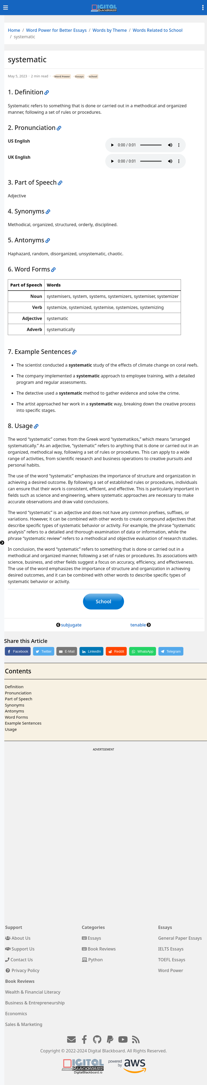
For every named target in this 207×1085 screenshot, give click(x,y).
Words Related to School (158, 30)
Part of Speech (18, 698)
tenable (138, 625)
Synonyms (14, 705)
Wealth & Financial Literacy (32, 992)
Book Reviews (99, 949)
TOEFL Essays (171, 960)
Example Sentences (23, 723)
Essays (79, 76)
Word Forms (16, 717)
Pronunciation (18, 692)
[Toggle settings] (203, 8)
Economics (16, 1014)
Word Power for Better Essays (56, 30)
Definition (14, 686)
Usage (11, 729)
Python (92, 960)
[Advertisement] (103, 790)
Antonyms (14, 711)
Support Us (19, 949)
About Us (17, 938)
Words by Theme (110, 30)
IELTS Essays (171, 949)
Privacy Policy (22, 970)
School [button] (103, 601)
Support (13, 927)
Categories (93, 927)
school (93, 76)
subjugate (71, 625)
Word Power (62, 76)
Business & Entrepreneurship (35, 1003)
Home (14, 30)
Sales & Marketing (23, 1024)
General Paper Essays (180, 938)
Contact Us (19, 960)
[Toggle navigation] (5, 8)
